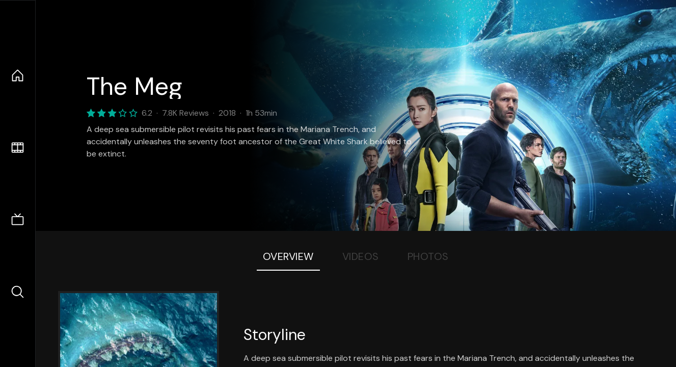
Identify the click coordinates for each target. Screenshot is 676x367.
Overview (288, 256)
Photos (428, 256)
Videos (360, 256)
